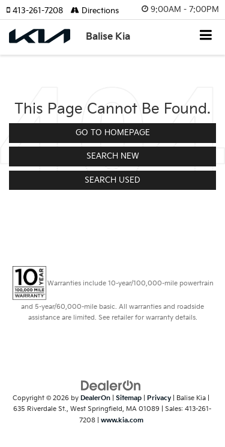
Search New (112, 156)
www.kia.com (122, 420)
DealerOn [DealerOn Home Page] (95, 398)
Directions (95, 11)
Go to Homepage (113, 133)
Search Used (112, 180)
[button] (38, 11)
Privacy (159, 398)
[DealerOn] (111, 385)
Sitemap (129, 398)
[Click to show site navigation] (206, 36)
